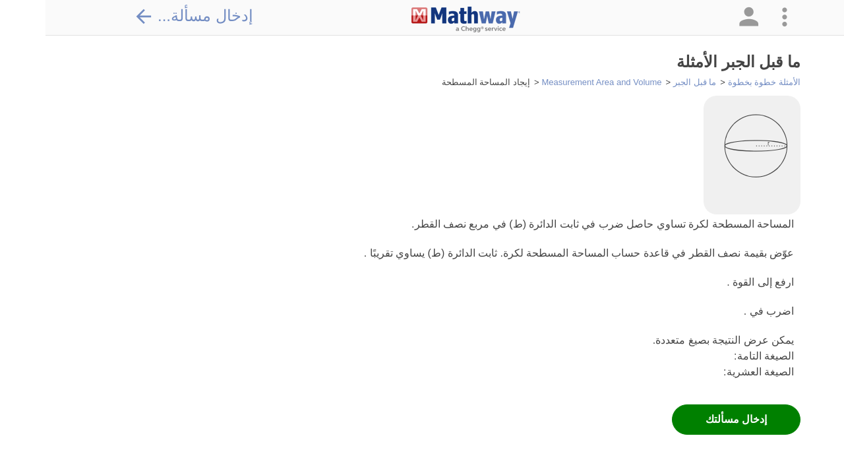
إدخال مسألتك (690, 419)
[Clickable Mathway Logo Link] (420, 20)
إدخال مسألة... (148, 16)
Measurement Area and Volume (556, 82)
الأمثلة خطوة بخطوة (718, 82)
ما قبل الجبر (649, 82)
